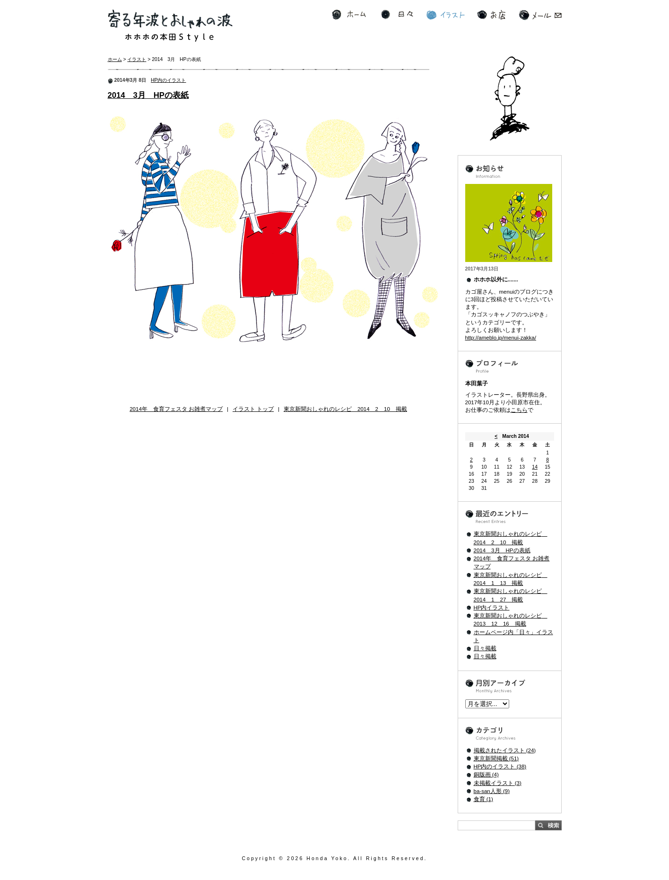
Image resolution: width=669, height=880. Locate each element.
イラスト (445, 14)
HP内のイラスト (168, 80)
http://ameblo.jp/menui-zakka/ (500, 337)
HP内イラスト (492, 607)
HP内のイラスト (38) (500, 766)
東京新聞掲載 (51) (496, 758)
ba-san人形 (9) (492, 791)
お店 (491, 14)
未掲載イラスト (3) (497, 783)
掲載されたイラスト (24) (505, 750)
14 (535, 467)
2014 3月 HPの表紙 (148, 95)
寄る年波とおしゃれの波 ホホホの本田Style (170, 25)
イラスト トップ (253, 409)
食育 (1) (483, 799)
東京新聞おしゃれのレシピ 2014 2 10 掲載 (345, 409)
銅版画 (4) (486, 774)
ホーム (349, 14)
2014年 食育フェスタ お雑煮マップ (176, 409)
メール (540, 14)
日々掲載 (485, 648)
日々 (397, 14)
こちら (519, 410)
